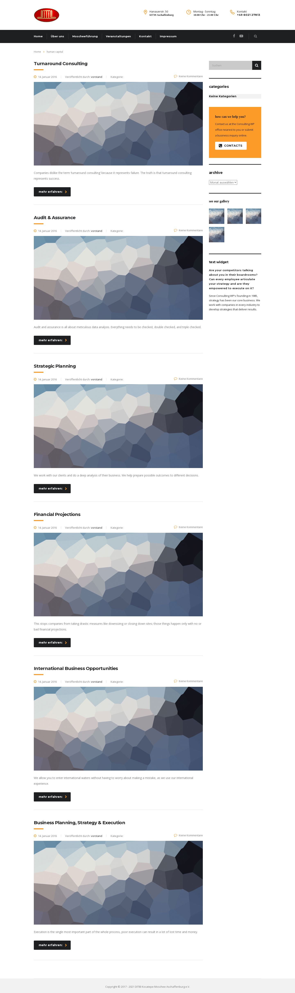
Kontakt (145, 36)
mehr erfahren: (53, 192)
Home (38, 36)
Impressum (168, 36)
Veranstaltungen (118, 36)
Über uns (57, 36)
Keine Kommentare (188, 76)
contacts (230, 146)
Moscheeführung (85, 36)
